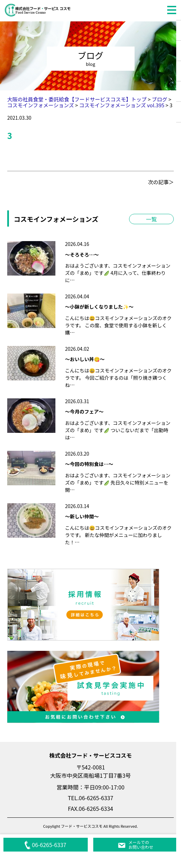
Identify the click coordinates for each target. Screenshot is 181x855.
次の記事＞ (161, 182)
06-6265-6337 (45, 844)
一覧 (151, 219)
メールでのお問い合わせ (135, 844)
